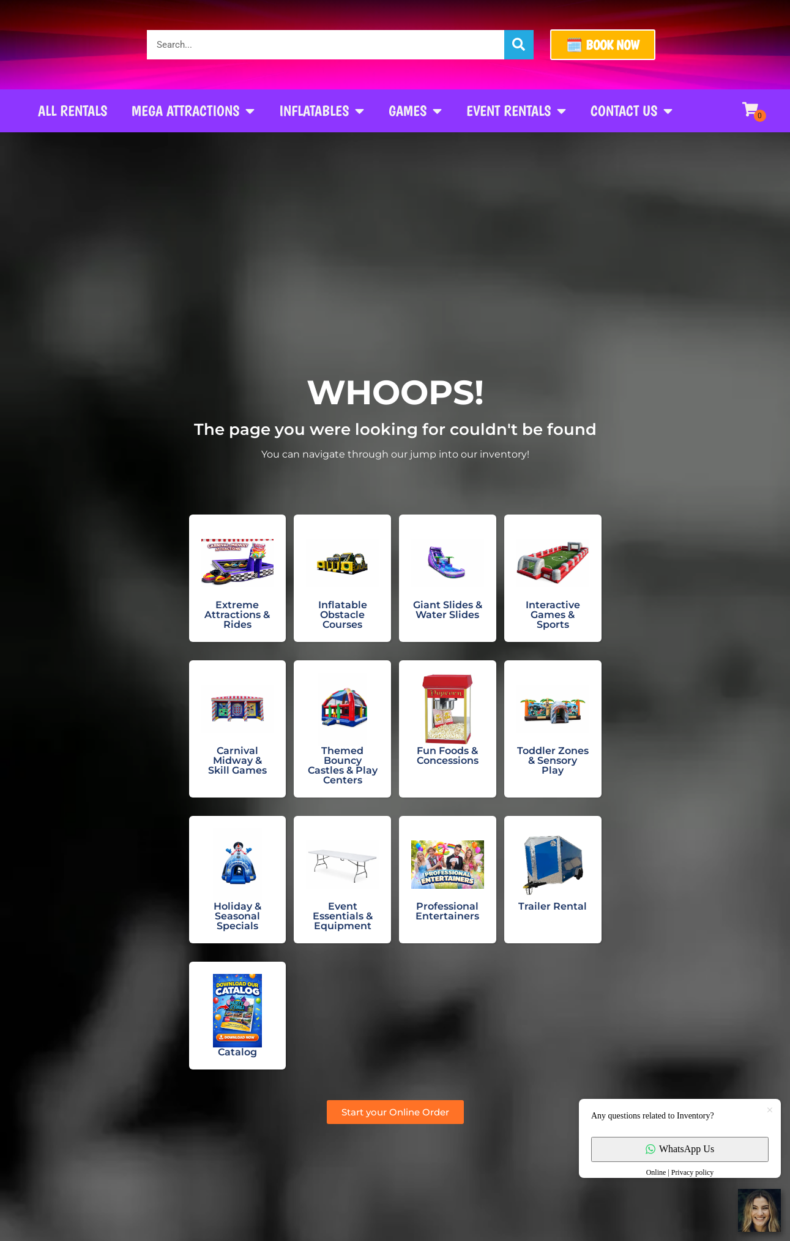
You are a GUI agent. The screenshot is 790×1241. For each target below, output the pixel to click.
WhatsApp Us (680, 1149)
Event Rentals (516, 110)
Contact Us (632, 110)
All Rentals (72, 110)
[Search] (519, 44)
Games (415, 110)
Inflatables (321, 110)
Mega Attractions (193, 110)
